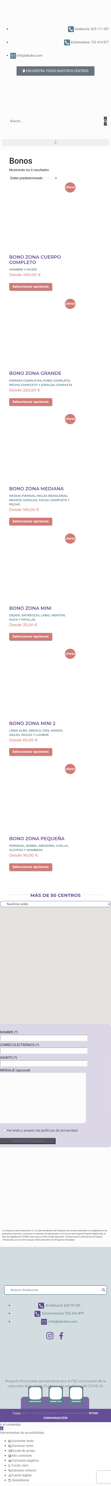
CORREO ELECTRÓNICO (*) (43, 1047)
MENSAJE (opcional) (43, 1095)
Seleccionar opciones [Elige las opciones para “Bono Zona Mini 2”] (30, 752)
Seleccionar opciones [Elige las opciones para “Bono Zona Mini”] (30, 636)
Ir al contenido (10, 1424)
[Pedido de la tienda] (33, 178)
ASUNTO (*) (43, 1060)
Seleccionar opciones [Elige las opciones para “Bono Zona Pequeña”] (30, 867)
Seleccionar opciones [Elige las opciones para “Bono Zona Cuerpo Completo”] (30, 287)
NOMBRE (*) (43, 1035)
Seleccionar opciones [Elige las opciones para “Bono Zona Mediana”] (30, 521)
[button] (55, 142)
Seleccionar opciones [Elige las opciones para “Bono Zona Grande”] (30, 402)
